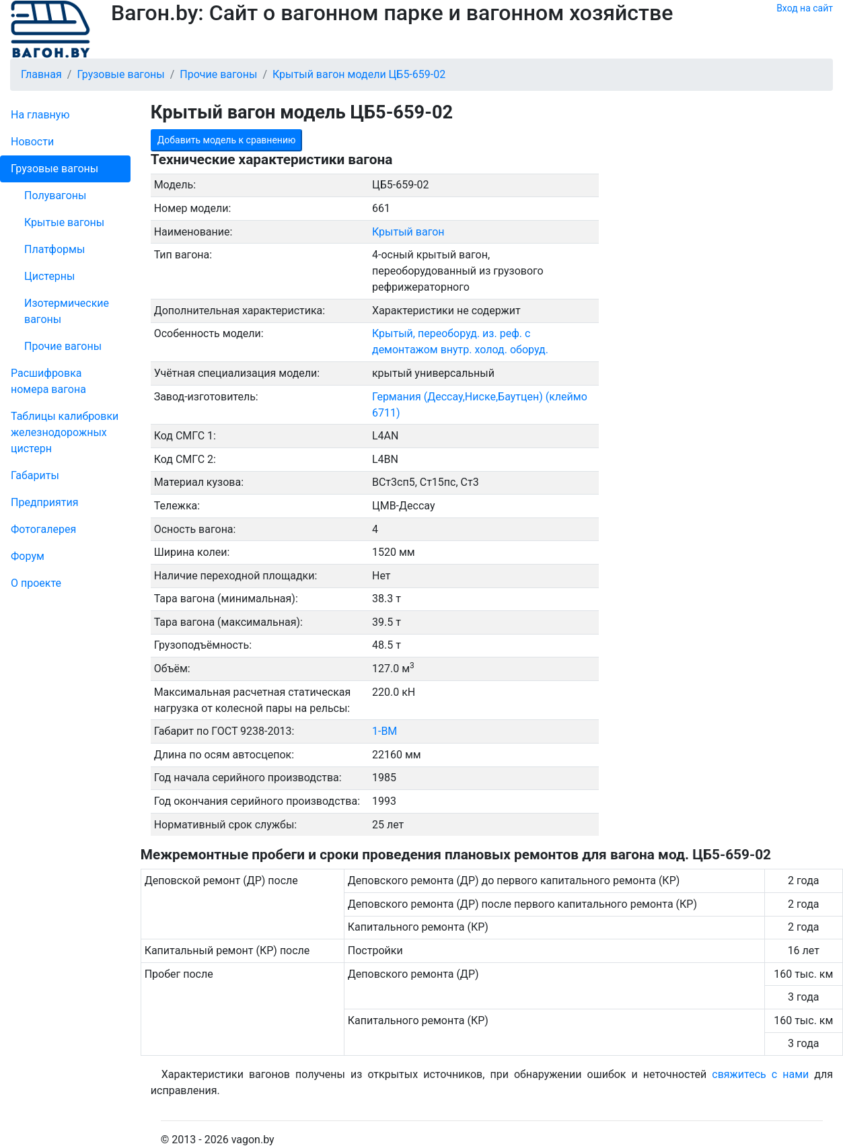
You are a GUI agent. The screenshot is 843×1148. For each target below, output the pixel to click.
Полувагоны (55, 195)
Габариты (35, 475)
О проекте (36, 583)
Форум (27, 556)
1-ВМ (384, 731)
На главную (40, 114)
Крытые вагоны (64, 222)
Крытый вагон (408, 231)
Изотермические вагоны (66, 311)
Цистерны (49, 276)
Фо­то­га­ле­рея (43, 529)
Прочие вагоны (63, 346)
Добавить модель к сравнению (226, 140)
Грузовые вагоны (54, 168)
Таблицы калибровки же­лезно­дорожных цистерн (64, 432)
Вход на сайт (804, 8)
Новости (32, 141)
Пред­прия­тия (44, 502)
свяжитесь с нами (760, 1074)
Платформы (54, 249)
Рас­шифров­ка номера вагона (48, 381)
